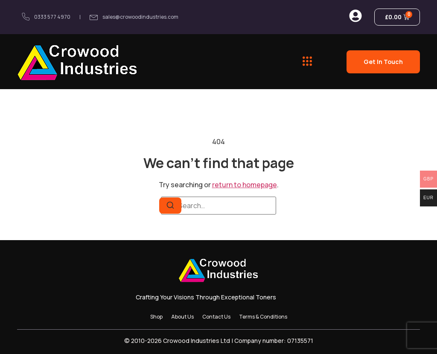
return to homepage (244, 184)
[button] (307, 61)
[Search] (170, 205)
